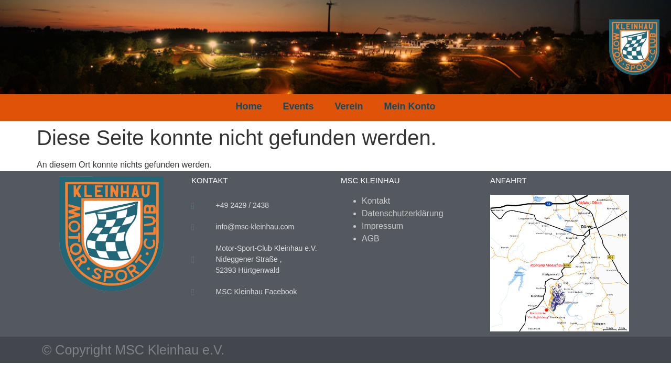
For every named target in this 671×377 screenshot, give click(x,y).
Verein (349, 106)
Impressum (382, 225)
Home (248, 106)
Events (298, 106)
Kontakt (376, 200)
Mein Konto (410, 106)
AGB (371, 238)
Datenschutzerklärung (402, 213)
